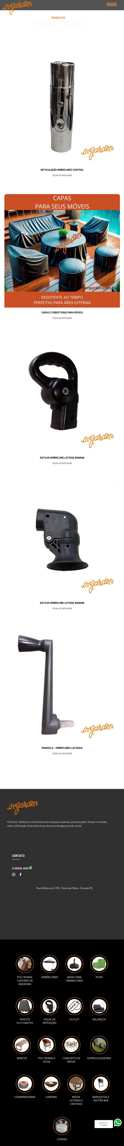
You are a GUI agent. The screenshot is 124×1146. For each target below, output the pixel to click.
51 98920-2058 (22, 868)
